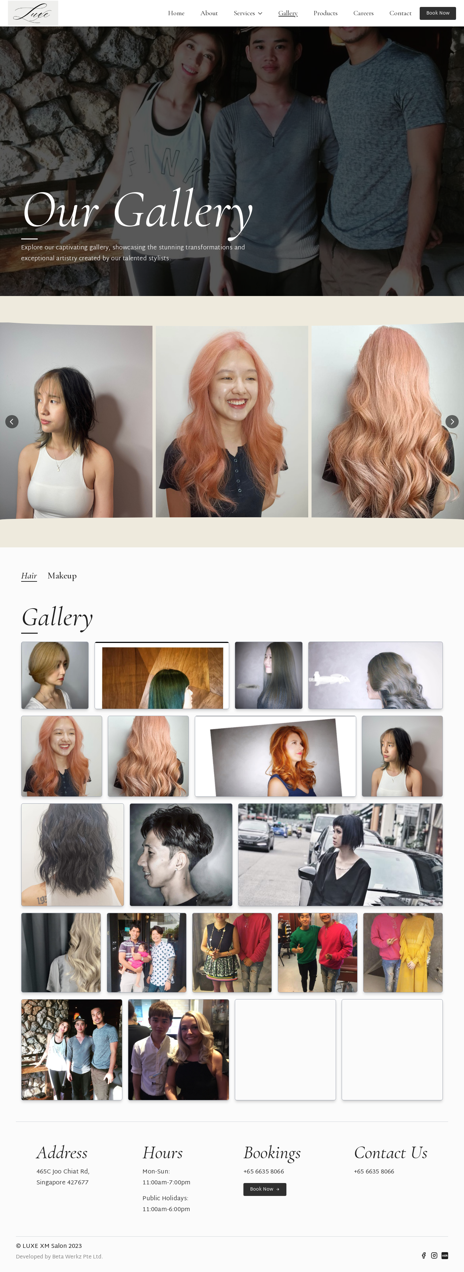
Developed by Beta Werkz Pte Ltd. (59, 1257)
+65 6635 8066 (263, 1172)
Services (248, 13)
